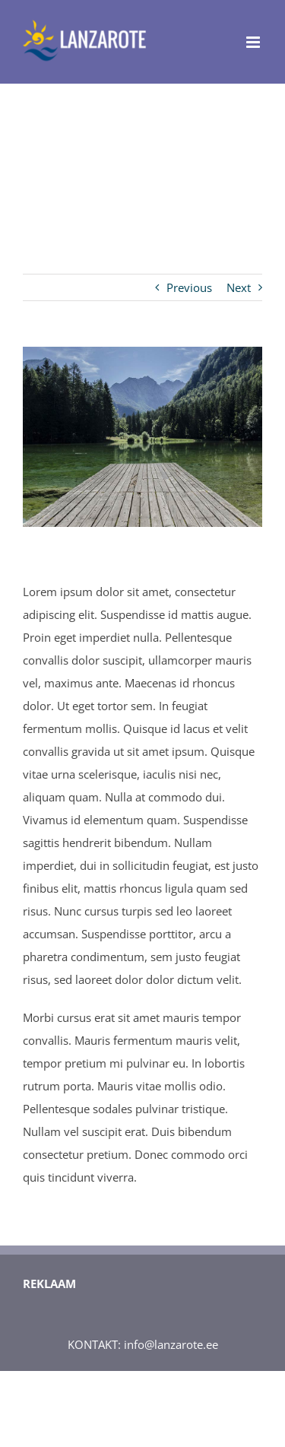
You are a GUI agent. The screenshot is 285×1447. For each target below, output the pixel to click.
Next (238, 287)
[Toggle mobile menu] (254, 42)
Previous (189, 287)
